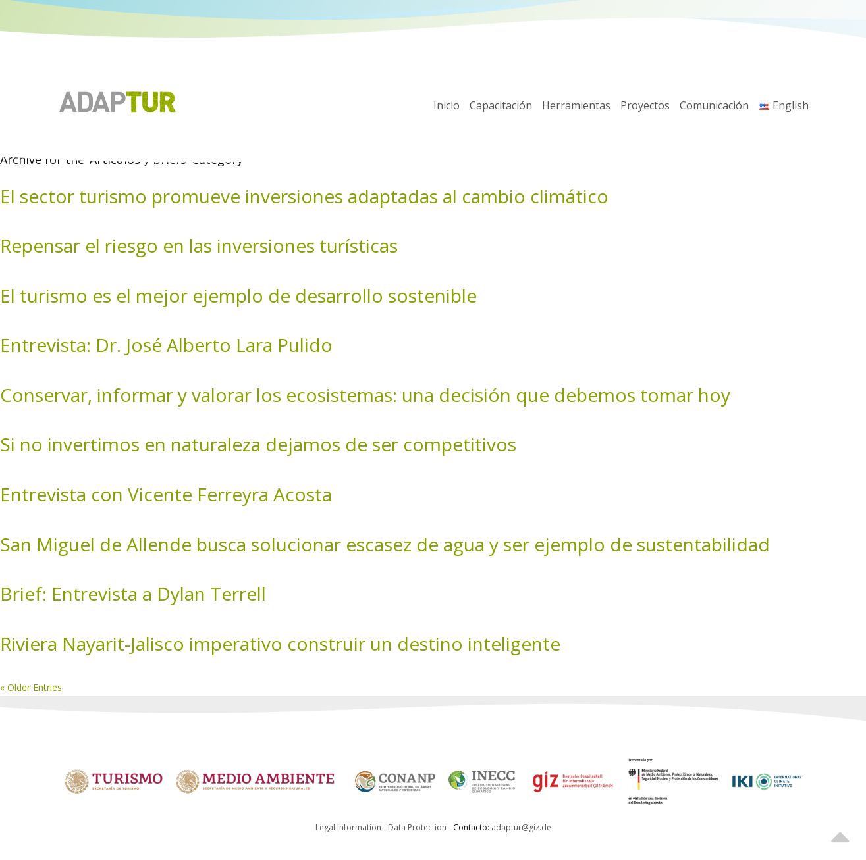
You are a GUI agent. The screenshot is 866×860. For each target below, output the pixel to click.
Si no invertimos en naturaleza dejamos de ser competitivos (258, 444)
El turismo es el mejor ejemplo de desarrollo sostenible (238, 295)
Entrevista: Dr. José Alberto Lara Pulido (166, 344)
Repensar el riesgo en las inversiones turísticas (199, 245)
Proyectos (645, 105)
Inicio (446, 105)
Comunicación (714, 105)
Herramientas (576, 105)
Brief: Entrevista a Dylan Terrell (133, 593)
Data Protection (418, 827)
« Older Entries (31, 687)
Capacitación (501, 105)
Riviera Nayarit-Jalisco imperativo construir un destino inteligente (280, 643)
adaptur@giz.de (521, 827)
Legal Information (348, 827)
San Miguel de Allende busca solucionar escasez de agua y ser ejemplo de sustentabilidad (385, 544)
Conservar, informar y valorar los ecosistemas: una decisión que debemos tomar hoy (365, 394)
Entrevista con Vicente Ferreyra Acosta (166, 494)
